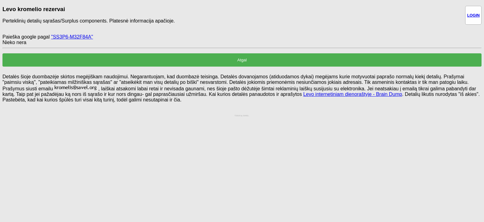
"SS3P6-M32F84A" (72, 36)
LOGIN (473, 15)
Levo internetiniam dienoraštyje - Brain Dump (352, 94)
